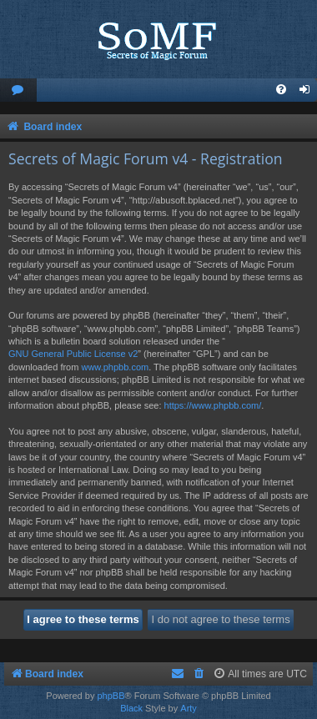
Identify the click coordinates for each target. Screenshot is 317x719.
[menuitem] (18, 90)
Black (131, 708)
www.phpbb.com (114, 367)
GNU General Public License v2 (73, 354)
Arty (188, 708)
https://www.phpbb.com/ (213, 405)
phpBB (110, 696)
